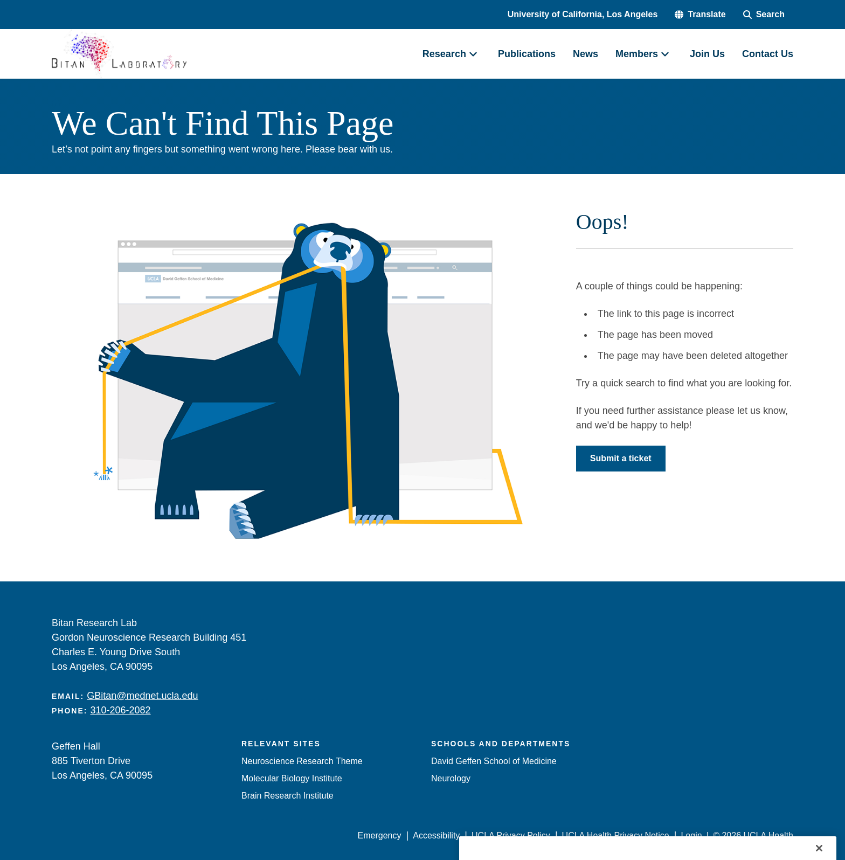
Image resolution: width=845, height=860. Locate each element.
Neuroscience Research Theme (302, 761)
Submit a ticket (621, 458)
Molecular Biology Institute (291, 778)
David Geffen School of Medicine (494, 761)
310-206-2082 (120, 710)
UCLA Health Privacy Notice (615, 835)
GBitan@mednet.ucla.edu (142, 695)
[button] (700, 14)
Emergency (379, 835)
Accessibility (436, 835)
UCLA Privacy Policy (511, 835)
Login (691, 835)
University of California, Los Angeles (583, 14)
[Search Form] (764, 14)
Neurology (450, 778)
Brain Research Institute (287, 795)
